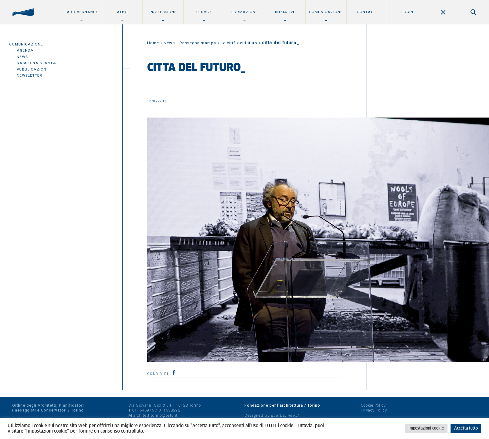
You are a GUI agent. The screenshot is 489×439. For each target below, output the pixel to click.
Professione (163, 12)
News (22, 57)
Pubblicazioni (32, 69)
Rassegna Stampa (36, 63)
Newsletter (29, 75)
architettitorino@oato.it (155, 415)
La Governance (81, 12)
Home (153, 43)
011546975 (143, 410)
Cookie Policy (373, 405)
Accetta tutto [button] (466, 428)
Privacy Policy (374, 410)
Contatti (367, 12)
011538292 (169, 410)
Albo (122, 12)
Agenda (25, 50)
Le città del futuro (239, 43)
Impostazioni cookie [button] (426, 428)
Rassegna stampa (197, 43)
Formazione (244, 12)
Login (407, 12)
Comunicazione (326, 12)
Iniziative (285, 12)
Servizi (204, 12)
